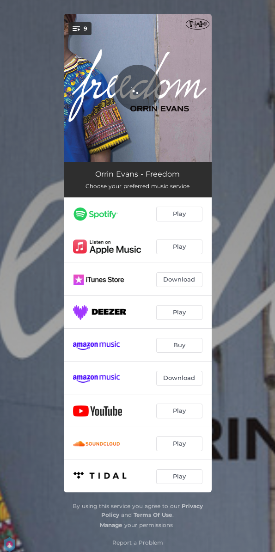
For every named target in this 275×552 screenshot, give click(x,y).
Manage (111, 524)
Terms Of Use (153, 514)
